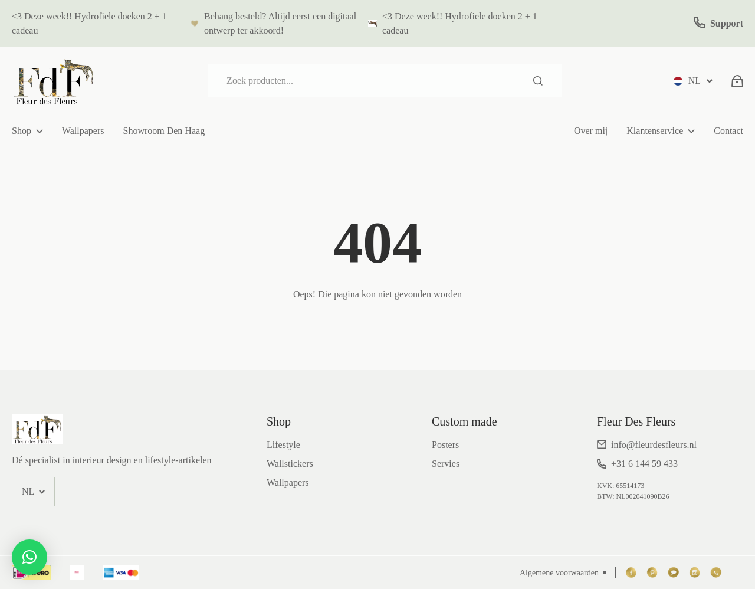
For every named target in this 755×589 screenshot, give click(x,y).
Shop (21, 131)
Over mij (591, 131)
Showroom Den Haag (164, 131)
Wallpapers (83, 131)
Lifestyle (283, 445)
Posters (445, 445)
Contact (728, 131)
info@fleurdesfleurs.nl (654, 445)
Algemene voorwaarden (559, 572)
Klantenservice (654, 131)
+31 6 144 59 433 (644, 464)
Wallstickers (290, 464)
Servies (445, 464)
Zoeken (538, 80)
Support (726, 23)
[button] (29, 557)
